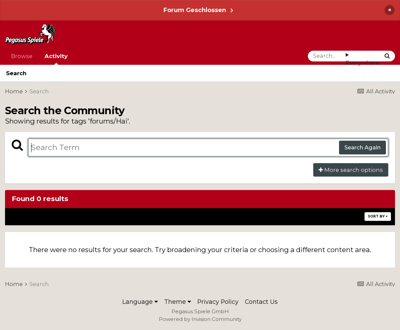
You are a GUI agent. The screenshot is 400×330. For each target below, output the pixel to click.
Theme (177, 301)
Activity (56, 59)
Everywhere (362, 62)
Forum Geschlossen (194, 9)
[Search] (327, 56)
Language (140, 301)
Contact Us (261, 301)
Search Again (362, 147)
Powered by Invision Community (200, 319)
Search (16, 73)
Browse (21, 56)
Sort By (378, 216)
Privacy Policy (218, 301)
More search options (351, 170)
